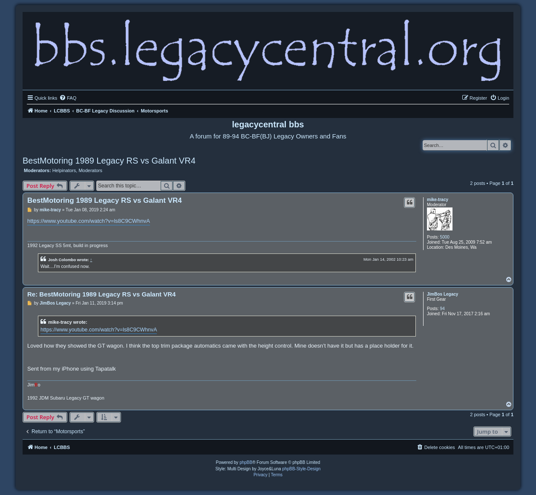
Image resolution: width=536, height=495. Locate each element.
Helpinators (64, 170)
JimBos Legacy (442, 294)
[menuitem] (67, 98)
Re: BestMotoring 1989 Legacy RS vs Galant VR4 (101, 294)
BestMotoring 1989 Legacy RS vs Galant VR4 (109, 160)
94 (442, 308)
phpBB (245, 462)
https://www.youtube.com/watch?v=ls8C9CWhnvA (88, 221)
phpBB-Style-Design (301, 468)
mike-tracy (437, 199)
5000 (445, 237)
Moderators (90, 170)
